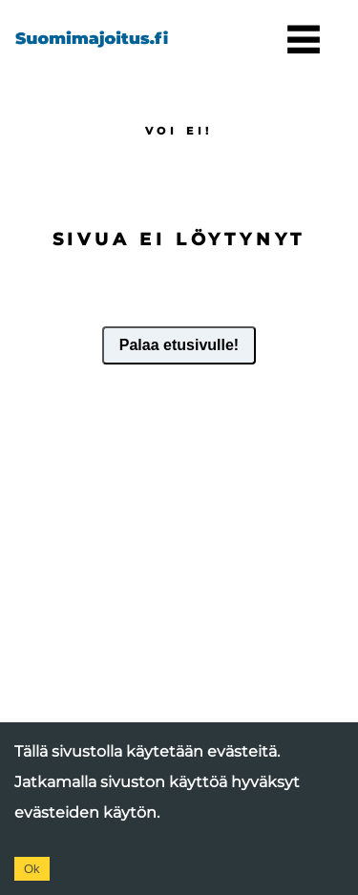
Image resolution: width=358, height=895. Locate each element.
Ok (32, 869)
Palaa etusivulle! (179, 345)
